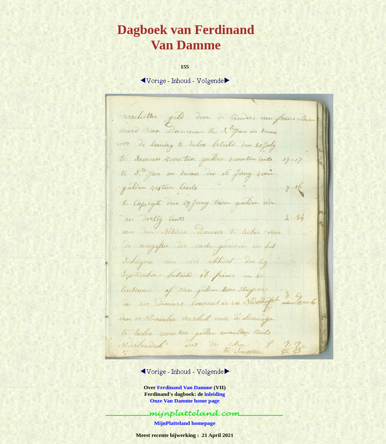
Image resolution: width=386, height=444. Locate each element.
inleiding (215, 394)
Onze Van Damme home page (184, 401)
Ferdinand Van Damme (184, 387)
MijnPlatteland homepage (184, 423)
